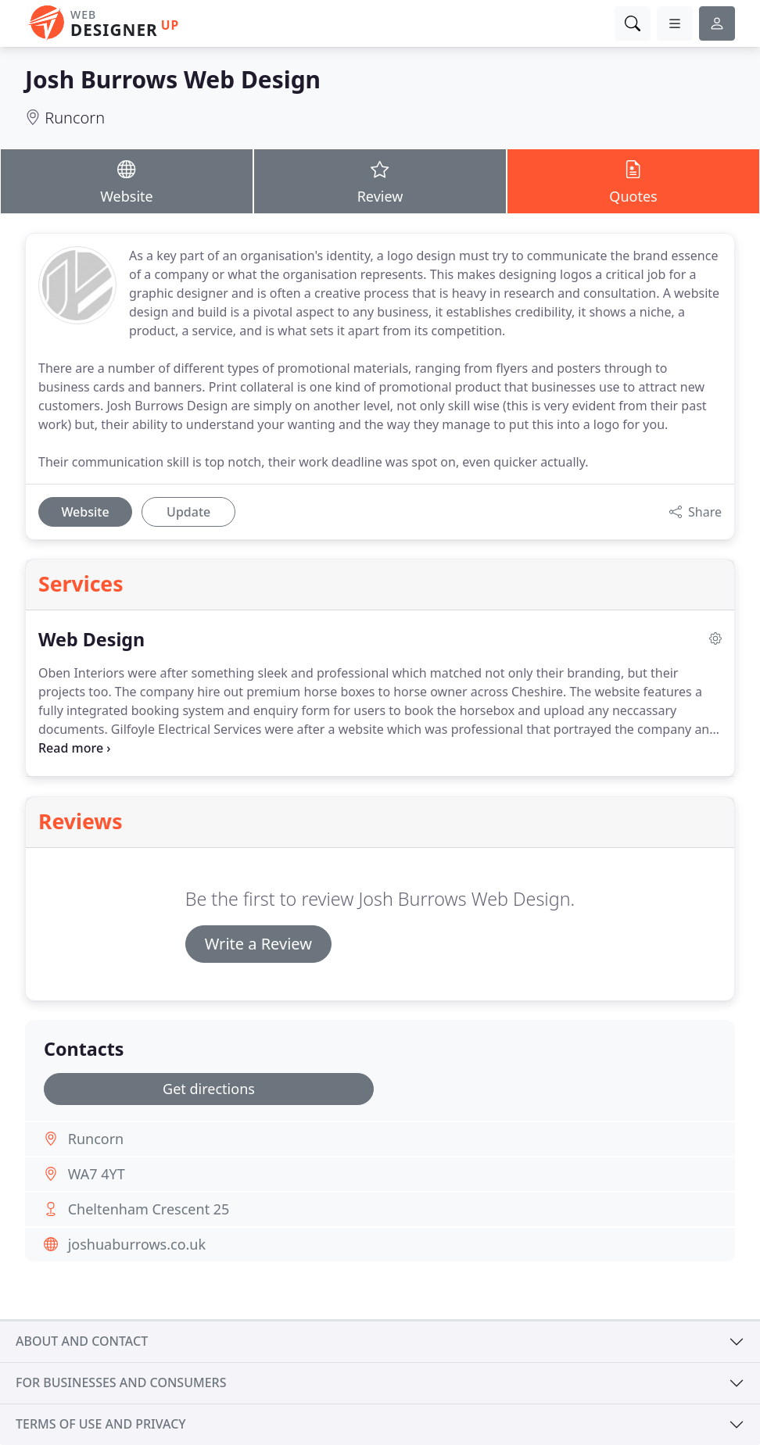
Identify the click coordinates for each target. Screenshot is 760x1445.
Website (126, 181)
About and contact (82, 1341)
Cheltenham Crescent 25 (149, 1209)
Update (188, 511)
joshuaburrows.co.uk (137, 1244)
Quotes (633, 181)
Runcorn (75, 117)
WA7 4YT (96, 1173)
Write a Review (258, 943)
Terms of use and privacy (101, 1423)
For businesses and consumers (121, 1382)
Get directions (209, 1088)
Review (380, 181)
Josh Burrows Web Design (173, 79)
